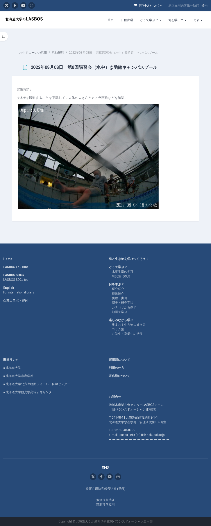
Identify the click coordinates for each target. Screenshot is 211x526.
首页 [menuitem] (110, 20)
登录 (205, 5)
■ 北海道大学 (12, 368)
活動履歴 (58, 52)
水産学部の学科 (122, 271)
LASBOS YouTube (16, 267)
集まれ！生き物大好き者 (129, 324)
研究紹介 (118, 289)
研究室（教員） (122, 276)
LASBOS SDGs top (16, 279)
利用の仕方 (116, 368)
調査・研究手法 (122, 302)
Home (7, 259)
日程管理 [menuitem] (127, 20)
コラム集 (118, 329)
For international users (18, 292)
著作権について (119, 376)
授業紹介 (118, 293)
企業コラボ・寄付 (15, 300)
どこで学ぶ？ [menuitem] (149, 20)
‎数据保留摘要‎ (105, 500)
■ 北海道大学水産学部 (18, 376)
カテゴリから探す (124, 307)
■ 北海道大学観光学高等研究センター (29, 392)
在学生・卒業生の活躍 (127, 334)
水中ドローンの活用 (33, 52)
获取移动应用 (105, 504)
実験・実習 (119, 298)
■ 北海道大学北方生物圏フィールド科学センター (36, 384)
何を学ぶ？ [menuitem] (176, 20)
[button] (148, 5)
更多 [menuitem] (196, 20)
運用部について (119, 359)
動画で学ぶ (119, 312)
